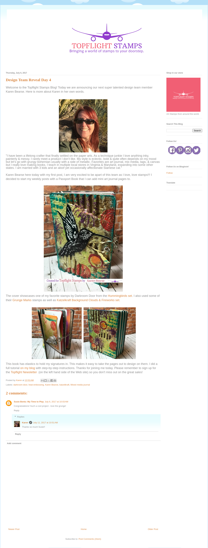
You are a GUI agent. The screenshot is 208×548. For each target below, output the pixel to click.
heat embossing (36, 384)
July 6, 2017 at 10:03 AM (56, 401)
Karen (25, 422)
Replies (20, 417)
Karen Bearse (51, 384)
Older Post (153, 529)
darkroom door (20, 384)
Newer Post (13, 529)
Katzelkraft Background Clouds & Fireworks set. (89, 300)
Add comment (14, 443)
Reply (16, 410)
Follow (169, 173)
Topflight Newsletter (24, 372)
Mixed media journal (80, 384)
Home (84, 529)
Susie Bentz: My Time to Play (29, 401)
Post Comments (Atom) (90, 539)
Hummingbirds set (119, 295)
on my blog (28, 368)
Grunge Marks (22, 300)
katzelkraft (64, 384)
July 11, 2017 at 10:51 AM (45, 422)
